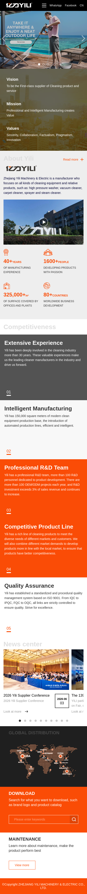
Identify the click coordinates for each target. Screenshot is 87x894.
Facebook (71, 5)
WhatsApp (56, 5)
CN (82, 5)
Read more (70, 159)
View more (22, 865)
